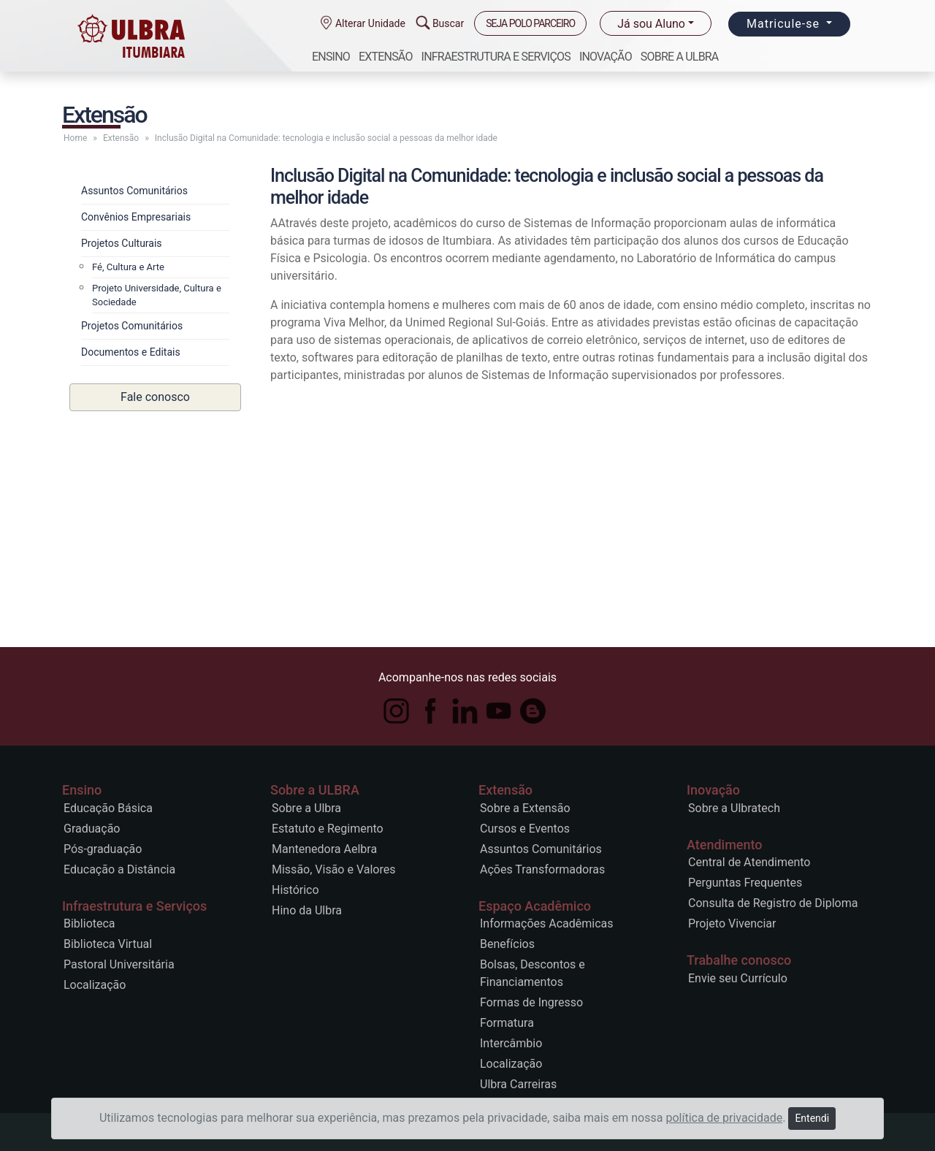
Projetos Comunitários (132, 326)
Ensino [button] (331, 57)
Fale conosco (155, 397)
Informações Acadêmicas (547, 923)
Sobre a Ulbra (306, 808)
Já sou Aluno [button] (651, 24)
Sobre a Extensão (525, 808)
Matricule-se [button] (785, 24)
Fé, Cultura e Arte (128, 266)
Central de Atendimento (749, 862)
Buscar (445, 23)
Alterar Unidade (367, 23)
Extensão (386, 57)
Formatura (507, 1023)
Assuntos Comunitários (134, 190)
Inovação (605, 57)
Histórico (295, 890)
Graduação (92, 828)
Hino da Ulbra (307, 910)
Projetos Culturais (121, 243)
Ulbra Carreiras (518, 1084)
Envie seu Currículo (737, 978)
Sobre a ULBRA (680, 57)
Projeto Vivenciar (732, 923)
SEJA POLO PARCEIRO (530, 23)
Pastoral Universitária (119, 964)
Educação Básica (108, 808)
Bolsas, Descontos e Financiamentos (532, 973)
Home (75, 138)
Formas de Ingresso (531, 1002)
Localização (95, 985)
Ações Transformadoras (542, 869)
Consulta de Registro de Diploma (773, 903)
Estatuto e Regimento (327, 828)
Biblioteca (89, 923)
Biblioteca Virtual (108, 944)
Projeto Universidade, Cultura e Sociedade (156, 295)
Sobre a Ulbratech (734, 808)
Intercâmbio (511, 1043)
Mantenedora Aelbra (324, 849)
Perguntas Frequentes (745, 883)
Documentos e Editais (130, 352)
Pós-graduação (103, 849)
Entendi (812, 1118)
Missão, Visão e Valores (333, 869)
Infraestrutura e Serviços (495, 57)
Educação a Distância (119, 869)
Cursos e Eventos (525, 828)
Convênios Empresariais (136, 217)
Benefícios (507, 944)
